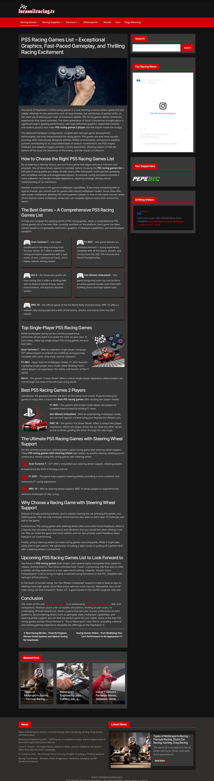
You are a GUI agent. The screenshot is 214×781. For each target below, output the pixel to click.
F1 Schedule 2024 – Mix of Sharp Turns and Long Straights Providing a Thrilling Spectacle (60, 754)
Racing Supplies (51, 22)
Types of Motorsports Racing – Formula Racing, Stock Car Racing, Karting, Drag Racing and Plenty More (60, 732)
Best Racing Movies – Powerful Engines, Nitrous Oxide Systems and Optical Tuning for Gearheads (45, 636)
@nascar (145, 211)
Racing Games (29, 22)
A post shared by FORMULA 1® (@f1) (161, 144)
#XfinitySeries (152, 224)
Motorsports (90, 22)
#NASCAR (141, 224)
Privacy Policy (131, 779)
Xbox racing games (55, 604)
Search (140, 38)
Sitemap (144, 779)
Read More (160, 759)
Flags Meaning (132, 22)
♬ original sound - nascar (150, 227)
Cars (117, 22)
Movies (107, 22)
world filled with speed (97, 604)
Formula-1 (72, 22)
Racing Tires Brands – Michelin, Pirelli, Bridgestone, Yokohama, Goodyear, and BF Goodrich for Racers (61, 762)
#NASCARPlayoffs (167, 224)
